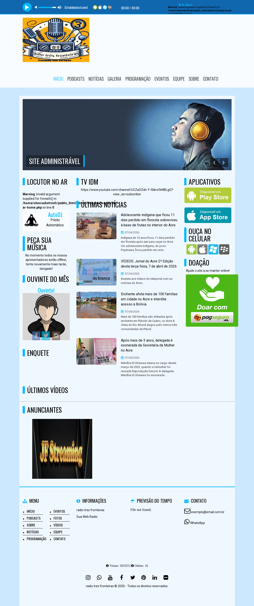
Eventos (161, 78)
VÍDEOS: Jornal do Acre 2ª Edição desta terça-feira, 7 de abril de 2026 (149, 263)
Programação (137, 78)
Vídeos (58, 524)
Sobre (194, 78)
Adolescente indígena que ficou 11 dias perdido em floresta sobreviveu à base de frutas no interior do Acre (149, 220)
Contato (210, 78)
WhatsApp (197, 523)
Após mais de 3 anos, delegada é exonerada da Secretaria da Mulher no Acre (148, 345)
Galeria (114, 78)
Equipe (179, 78)
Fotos (58, 518)
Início (58, 78)
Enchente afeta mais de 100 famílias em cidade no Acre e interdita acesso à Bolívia (149, 299)
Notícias (96, 78)
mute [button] (37, 7)
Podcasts (75, 78)
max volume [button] (60, 7)
